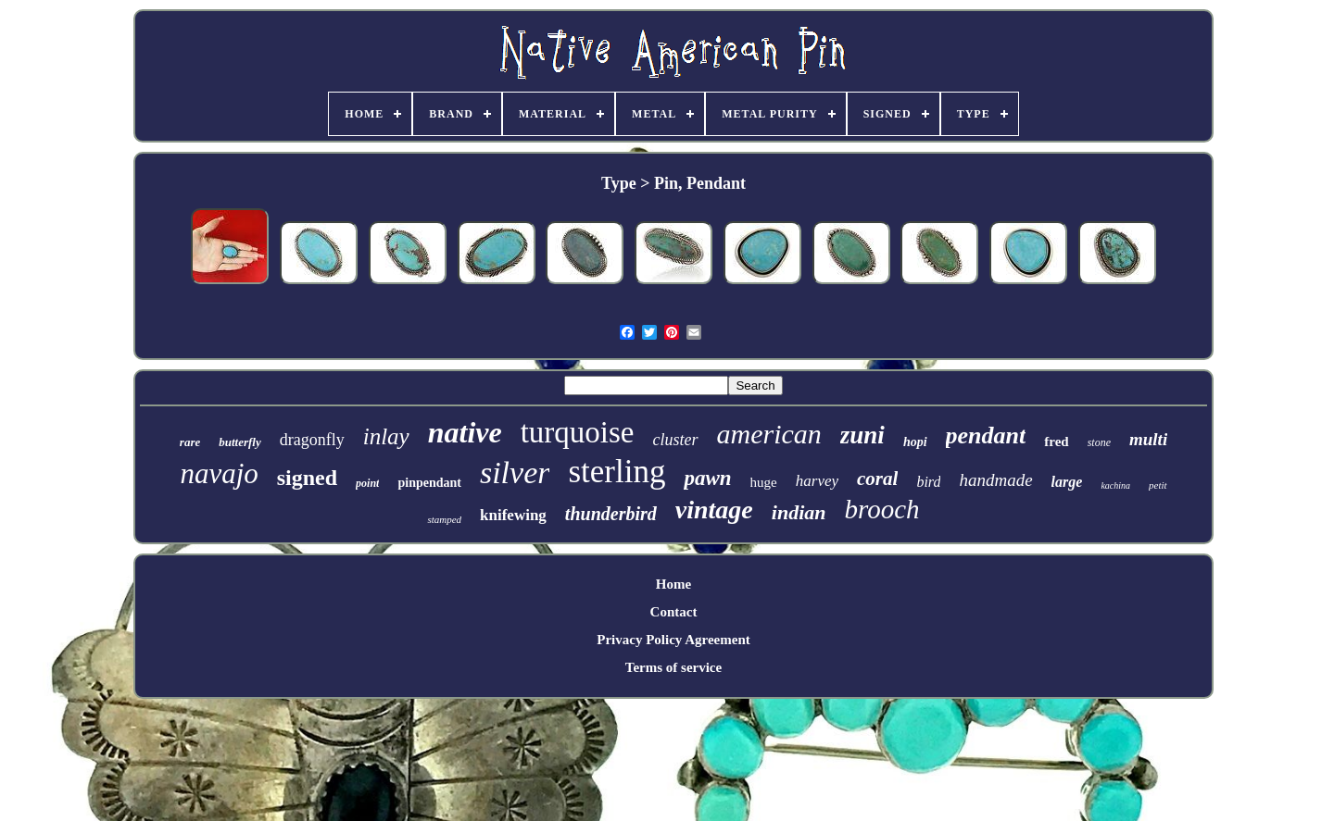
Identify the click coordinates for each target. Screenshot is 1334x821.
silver (515, 472)
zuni (862, 435)
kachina (1115, 485)
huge (763, 482)
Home (673, 584)
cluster (675, 439)
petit (1158, 485)
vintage (714, 509)
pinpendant (428, 483)
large (1067, 482)
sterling (616, 472)
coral (877, 478)
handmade (995, 480)
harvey (817, 481)
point (367, 483)
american (769, 433)
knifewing (513, 515)
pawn (707, 478)
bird (928, 482)
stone (1099, 442)
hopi (915, 442)
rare (190, 442)
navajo (219, 473)
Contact (674, 611)
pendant (986, 435)
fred (1056, 441)
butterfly (240, 442)
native (465, 432)
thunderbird (611, 514)
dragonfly (312, 439)
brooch (882, 509)
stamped (444, 519)
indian (799, 512)
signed (307, 478)
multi (1148, 439)
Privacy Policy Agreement (673, 639)
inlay (386, 436)
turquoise (578, 432)
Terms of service (673, 667)
